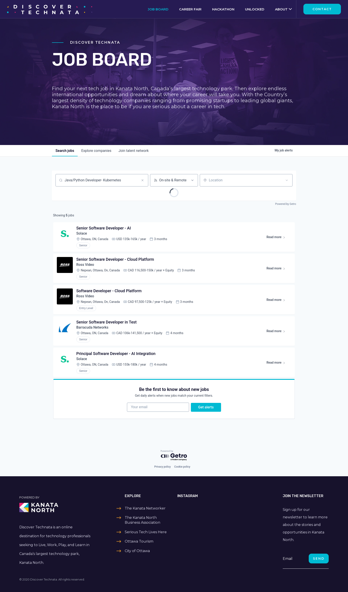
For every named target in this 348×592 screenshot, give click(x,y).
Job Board (158, 9)
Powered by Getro (285, 204)
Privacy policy (162, 466)
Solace (81, 233)
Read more (277, 238)
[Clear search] (142, 180)
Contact (322, 9)
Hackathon (223, 9)
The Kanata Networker (145, 508)
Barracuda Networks (92, 328)
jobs (64, 151)
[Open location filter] (287, 180)
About (281, 9)
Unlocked (254, 9)
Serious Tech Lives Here (146, 532)
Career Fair (190, 9)
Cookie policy (182, 466)
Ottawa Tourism (139, 541)
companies (96, 151)
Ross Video (85, 265)
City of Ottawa (137, 551)
